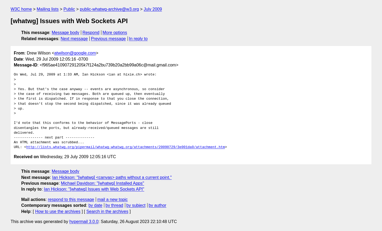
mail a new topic (112, 199)
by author (157, 205)
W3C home (21, 9)
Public (69, 9)
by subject (135, 205)
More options (115, 32)
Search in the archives (107, 211)
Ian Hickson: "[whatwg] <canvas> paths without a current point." (112, 177)
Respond (91, 32)
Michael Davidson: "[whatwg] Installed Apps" (102, 183)
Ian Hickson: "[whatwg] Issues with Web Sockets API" (94, 189)
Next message (74, 38)
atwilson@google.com (75, 53)
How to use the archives (57, 211)
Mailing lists (48, 9)
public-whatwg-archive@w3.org (109, 9)
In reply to (138, 38)
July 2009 (153, 9)
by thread (114, 205)
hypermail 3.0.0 (83, 221)
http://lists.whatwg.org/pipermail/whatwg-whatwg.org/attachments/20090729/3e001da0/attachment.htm (125, 147)
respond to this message (71, 199)
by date (95, 205)
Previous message (108, 38)
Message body (65, 32)
